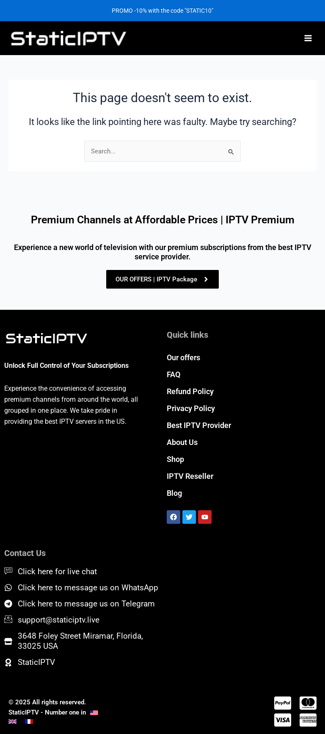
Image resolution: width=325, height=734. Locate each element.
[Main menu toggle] (308, 38)
